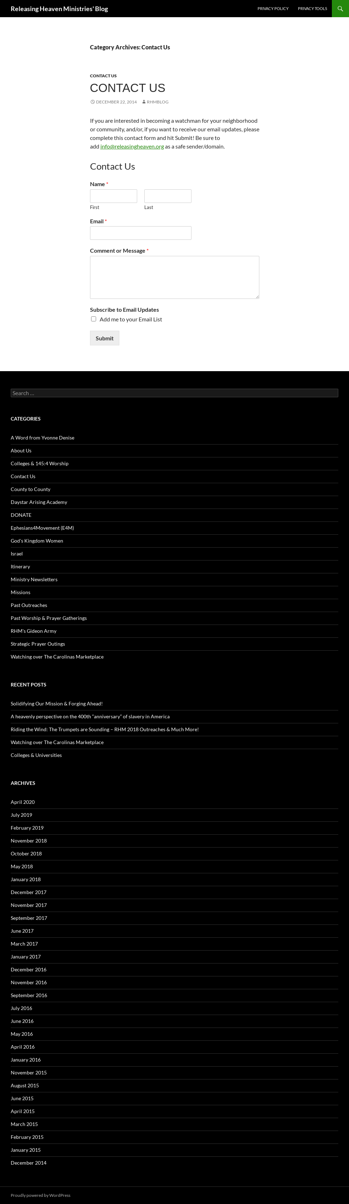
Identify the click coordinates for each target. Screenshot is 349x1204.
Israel (17, 553)
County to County (30, 489)
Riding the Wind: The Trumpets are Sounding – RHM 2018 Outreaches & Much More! (105, 729)
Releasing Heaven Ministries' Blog (59, 9)
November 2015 (29, 1072)
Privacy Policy (273, 8)
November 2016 (29, 982)
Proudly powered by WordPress (40, 1195)
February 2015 (27, 1137)
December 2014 (28, 1163)
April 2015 (23, 1111)
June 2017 (22, 931)
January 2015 (26, 1150)
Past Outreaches (29, 605)
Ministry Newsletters (34, 579)
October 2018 (26, 853)
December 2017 (28, 892)
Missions (20, 592)
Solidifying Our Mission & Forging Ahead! (57, 703)
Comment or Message (119, 250)
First (94, 207)
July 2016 (21, 1008)
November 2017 (29, 905)
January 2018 (26, 879)
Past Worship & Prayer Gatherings (49, 618)
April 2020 (23, 802)
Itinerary (20, 566)
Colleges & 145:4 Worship (40, 463)
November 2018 (29, 841)
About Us (21, 450)
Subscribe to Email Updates (124, 309)
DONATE (21, 515)
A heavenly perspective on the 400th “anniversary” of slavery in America (90, 716)
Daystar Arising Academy (39, 502)
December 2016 (28, 969)
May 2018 (22, 866)
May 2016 (22, 1034)
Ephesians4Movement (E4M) (42, 528)
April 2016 (23, 1047)
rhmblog (158, 102)
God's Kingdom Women (37, 541)
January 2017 (26, 956)
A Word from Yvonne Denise (42, 437)
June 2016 (22, 1021)
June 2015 (22, 1098)
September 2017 (29, 918)
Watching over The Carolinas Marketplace (57, 657)
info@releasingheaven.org (132, 146)
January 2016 (26, 1060)
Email (98, 221)
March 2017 (24, 944)
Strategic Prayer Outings (38, 644)
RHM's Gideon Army (33, 631)
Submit (105, 338)
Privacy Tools (312, 8)
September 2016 (29, 995)
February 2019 (27, 828)
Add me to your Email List (131, 319)
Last (148, 207)
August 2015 (25, 1085)
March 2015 (24, 1124)
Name (99, 183)
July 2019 (21, 815)
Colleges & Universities (36, 755)
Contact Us (103, 75)
